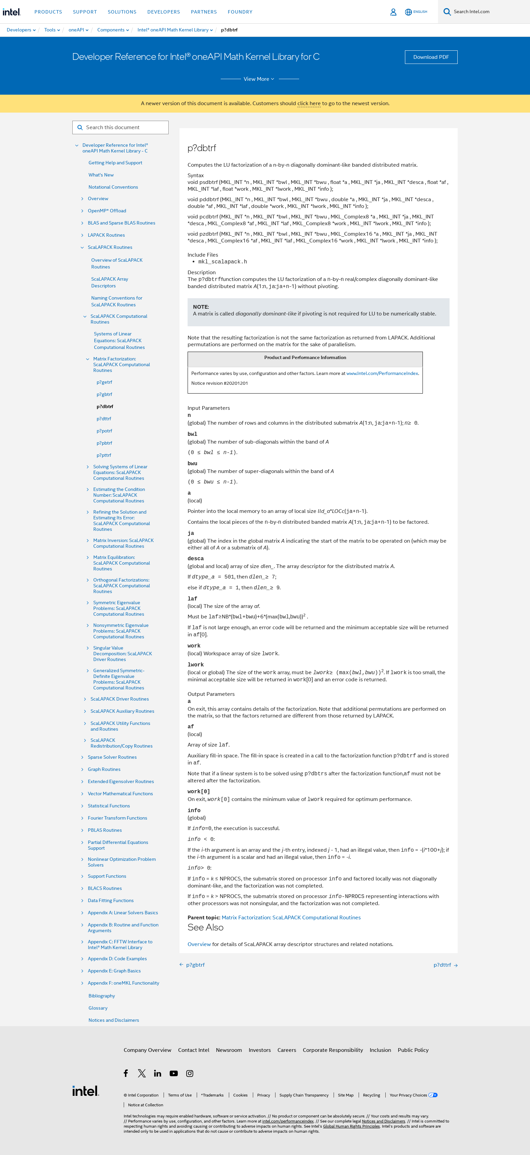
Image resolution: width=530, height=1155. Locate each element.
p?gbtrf (104, 394)
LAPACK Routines (106, 235)
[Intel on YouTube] (174, 1074)
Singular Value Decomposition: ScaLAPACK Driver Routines (122, 653)
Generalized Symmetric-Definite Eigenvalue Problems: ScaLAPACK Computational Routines (119, 679)
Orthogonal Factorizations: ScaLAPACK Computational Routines (121, 585)
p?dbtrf (105, 406)
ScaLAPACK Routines (110, 247)
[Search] (447, 11)
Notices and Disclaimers (114, 1020)
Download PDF (431, 57)
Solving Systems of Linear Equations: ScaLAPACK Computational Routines (120, 472)
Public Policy (413, 1050)
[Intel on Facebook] (126, 1074)
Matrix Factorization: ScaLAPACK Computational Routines (121, 364)
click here (309, 103)
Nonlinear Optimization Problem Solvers (122, 862)
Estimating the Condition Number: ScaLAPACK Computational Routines (119, 495)
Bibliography (102, 996)
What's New (101, 175)
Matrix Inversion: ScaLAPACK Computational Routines (123, 543)
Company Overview (147, 1050)
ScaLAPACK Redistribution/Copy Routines (122, 743)
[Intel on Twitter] (142, 1074)
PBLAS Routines (105, 830)
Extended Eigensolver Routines (121, 781)
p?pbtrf (104, 443)
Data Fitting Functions (111, 900)
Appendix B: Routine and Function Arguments (123, 928)
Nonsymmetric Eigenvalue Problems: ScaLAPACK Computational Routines (121, 631)
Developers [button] (163, 12)
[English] (416, 12)
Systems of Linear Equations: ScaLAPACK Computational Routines (119, 340)
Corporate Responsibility (333, 1050)
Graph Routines (104, 769)
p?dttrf (104, 419)
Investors (260, 1050)
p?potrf (104, 431)
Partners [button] (204, 12)
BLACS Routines (105, 888)
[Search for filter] (120, 127)
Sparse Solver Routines (112, 757)
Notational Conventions (113, 187)
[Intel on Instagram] (190, 1074)
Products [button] (48, 12)
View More (260, 79)
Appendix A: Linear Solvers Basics (123, 913)
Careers (287, 1050)
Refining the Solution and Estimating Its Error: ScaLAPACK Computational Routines (121, 520)
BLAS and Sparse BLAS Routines (121, 223)
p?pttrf (104, 455)
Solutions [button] (122, 12)
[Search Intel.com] (490, 11)
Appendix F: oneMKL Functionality (123, 983)
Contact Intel (193, 1050)
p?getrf (104, 382)
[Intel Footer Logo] (85, 1090)
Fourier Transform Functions (117, 818)
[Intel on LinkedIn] (158, 1074)
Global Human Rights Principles (351, 1126)
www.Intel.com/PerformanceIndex (382, 373)
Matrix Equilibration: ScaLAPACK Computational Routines (121, 563)
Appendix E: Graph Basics (114, 971)
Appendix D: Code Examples (117, 959)
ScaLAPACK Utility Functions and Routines (120, 726)
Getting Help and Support (115, 163)
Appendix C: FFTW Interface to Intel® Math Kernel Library (120, 944)
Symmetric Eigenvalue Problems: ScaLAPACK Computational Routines (118, 608)
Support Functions (107, 876)
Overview (98, 199)
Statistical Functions (109, 806)
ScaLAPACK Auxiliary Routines (122, 711)
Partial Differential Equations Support (118, 845)
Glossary (98, 1008)
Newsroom (229, 1050)
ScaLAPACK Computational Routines (119, 319)
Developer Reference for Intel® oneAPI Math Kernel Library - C (115, 148)
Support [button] (85, 12)
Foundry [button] (240, 12)
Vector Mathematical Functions (120, 794)
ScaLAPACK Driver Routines (120, 699)
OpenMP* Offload (107, 211)
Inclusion (380, 1050)
